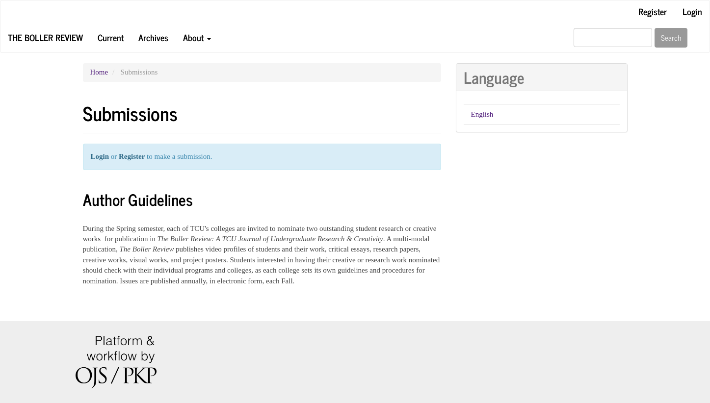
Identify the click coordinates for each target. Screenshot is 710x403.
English (482, 114)
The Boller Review (45, 37)
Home (99, 72)
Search (671, 37)
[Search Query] (613, 37)
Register (652, 11)
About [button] (197, 37)
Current (111, 37)
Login (692, 11)
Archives (153, 37)
